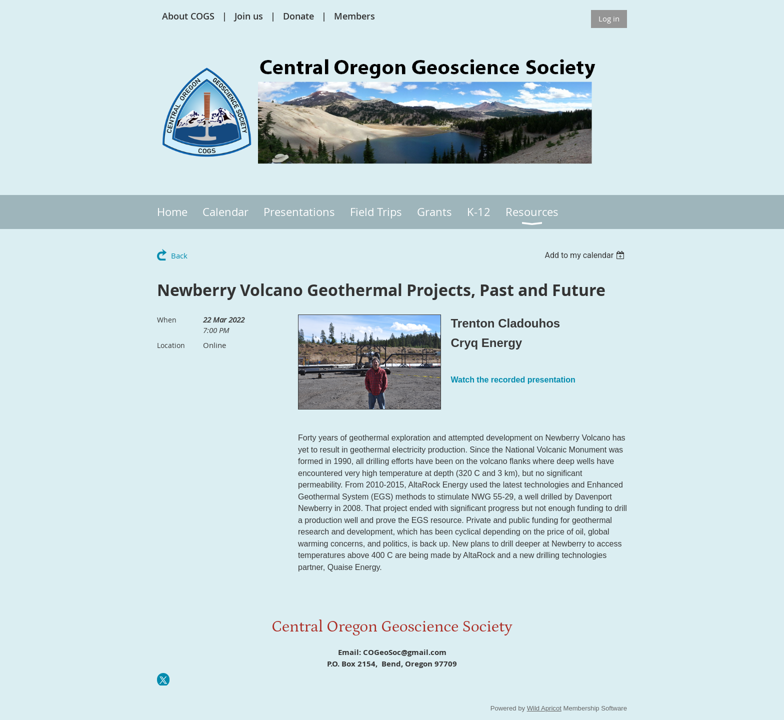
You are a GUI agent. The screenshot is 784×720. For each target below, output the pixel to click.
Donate (298, 16)
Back (179, 255)
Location (171, 345)
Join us (248, 16)
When (166, 319)
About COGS (188, 16)
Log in (609, 19)
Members (354, 16)
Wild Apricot (544, 708)
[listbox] (585, 255)
